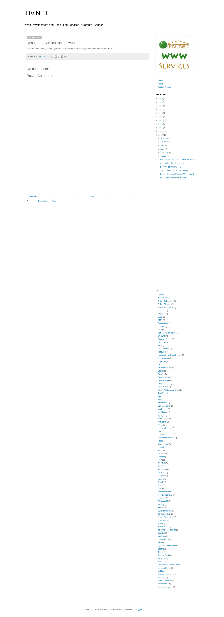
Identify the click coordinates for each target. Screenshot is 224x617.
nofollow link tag (164, 428)
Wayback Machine (165, 574)
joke (159, 396)
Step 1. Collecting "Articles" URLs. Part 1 (177, 174)
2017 (161, 109)
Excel (160, 345)
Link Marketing (164, 406)
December (165, 138)
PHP (160, 460)
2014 (161, 120)
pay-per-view (163, 444)
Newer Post (32, 197)
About (160, 84)
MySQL (161, 415)
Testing (161, 549)
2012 (161, 128)
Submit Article (163, 539)
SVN (160, 542)
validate (161, 571)
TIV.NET (36, 13)
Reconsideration (164, 492)
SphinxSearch (164, 527)
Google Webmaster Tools (168, 390)
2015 (161, 117)
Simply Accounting (165, 517)
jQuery (160, 400)
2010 (161, 135)
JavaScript (162, 393)
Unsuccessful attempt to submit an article (177, 159)
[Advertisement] (88, 170)
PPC (160, 488)
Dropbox (161, 342)
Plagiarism (162, 476)
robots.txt (162, 498)
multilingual (162, 412)
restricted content (165, 495)
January (164, 156)
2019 (161, 102)
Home (93, 197)
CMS (160, 320)
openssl (161, 434)
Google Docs (163, 377)
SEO (160, 508)
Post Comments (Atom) (48, 201)
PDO (160, 450)
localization (162, 409)
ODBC (160, 431)
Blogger (138, 609)
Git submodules (164, 368)
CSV (160, 330)
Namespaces (163, 419)
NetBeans (162, 422)
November (165, 142)
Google (161, 374)
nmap (160, 425)
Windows (162, 577)
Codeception (163, 323)
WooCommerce (164, 581)
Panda (160, 441)
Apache (161, 295)
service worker (164, 514)
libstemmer (162, 403)
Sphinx (161, 523)
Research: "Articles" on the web (173, 178)
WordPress (162, 584)
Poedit (160, 482)
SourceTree (163, 520)
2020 (161, 98)
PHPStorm (162, 469)
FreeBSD (162, 361)
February (165, 153)
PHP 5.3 (161, 463)
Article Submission (165, 307)
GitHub (161, 371)
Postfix (160, 485)
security (161, 504)
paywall (161, 447)
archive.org (162, 298)
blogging (161, 314)
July (163, 145)
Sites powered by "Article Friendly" (174, 170)
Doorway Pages (164, 339)
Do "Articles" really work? (170, 167)
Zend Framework (165, 587)
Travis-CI (161, 562)
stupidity (161, 536)
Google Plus (163, 387)
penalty (161, 453)
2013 (161, 124)
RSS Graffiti (163, 501)
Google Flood (163, 384)
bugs (160, 317)
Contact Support (164, 87)
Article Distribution (165, 301)
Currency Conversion (166, 333)
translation (162, 558)
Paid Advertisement (166, 438)
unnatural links (164, 568)
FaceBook (162, 352)
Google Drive (163, 380)
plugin (160, 479)
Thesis (160, 552)
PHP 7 (160, 466)
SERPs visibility (164, 511)
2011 (161, 131)
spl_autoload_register (167, 530)
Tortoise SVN (163, 555)
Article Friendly (164, 304)
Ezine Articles (163, 349)
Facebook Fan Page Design (169, 355)
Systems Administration (167, 546)
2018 (161, 106)
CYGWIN (162, 336)
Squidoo (161, 533)
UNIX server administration (169, 565)
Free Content (163, 358)
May (163, 149)
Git (159, 365)
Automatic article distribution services (175, 163)
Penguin (161, 457)
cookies (161, 326)
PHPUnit (161, 473)
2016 (161, 113)
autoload (161, 311)
